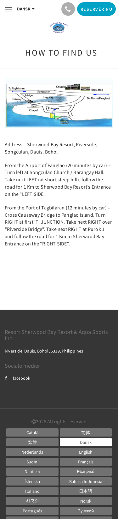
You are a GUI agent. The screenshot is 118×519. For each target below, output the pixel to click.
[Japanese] (86, 491)
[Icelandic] (32, 481)
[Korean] (32, 501)
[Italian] (32, 491)
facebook (17, 378)
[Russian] (86, 511)
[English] (86, 452)
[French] (86, 462)
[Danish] (86, 442)
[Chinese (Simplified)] (86, 432)
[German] (32, 472)
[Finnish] (32, 462)
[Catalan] (32, 432)
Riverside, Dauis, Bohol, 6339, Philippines (44, 351)
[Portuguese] (32, 511)
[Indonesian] (86, 481)
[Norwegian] (86, 501)
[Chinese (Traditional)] (32, 442)
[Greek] (86, 472)
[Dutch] (32, 452)
